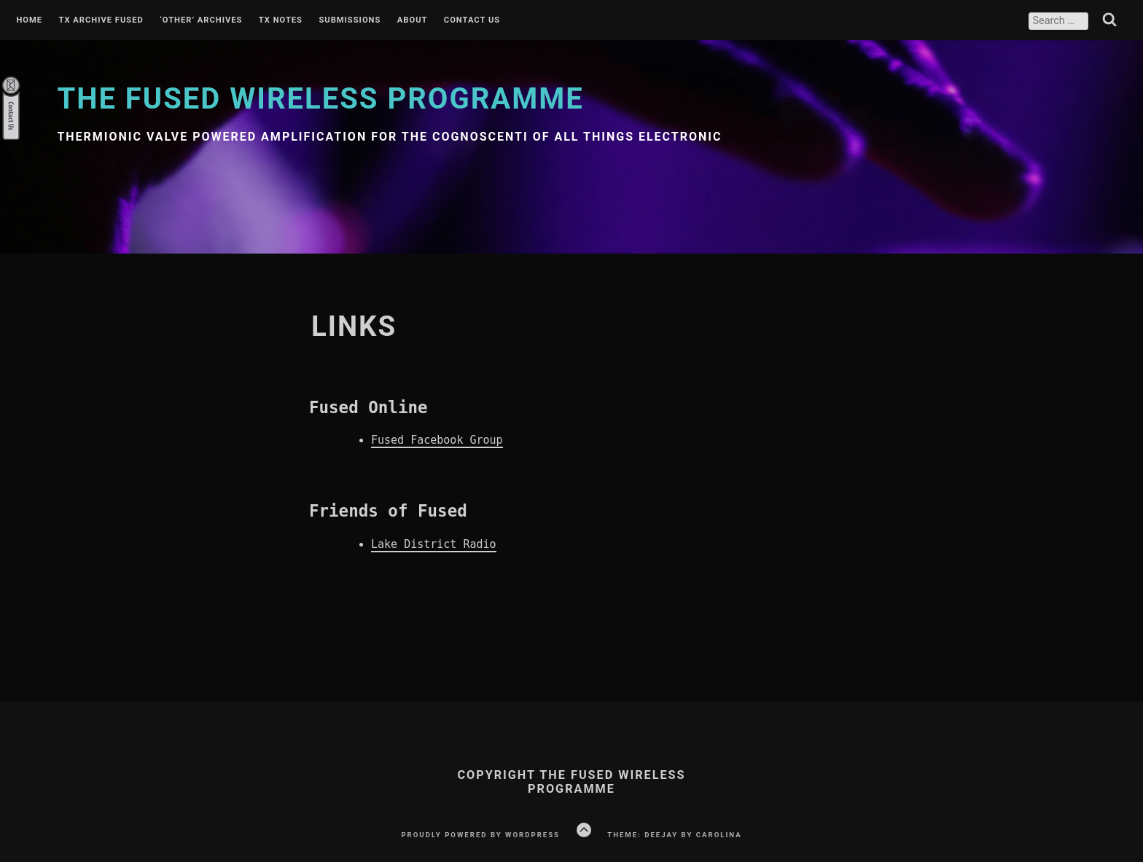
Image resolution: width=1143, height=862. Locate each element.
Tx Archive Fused (100, 20)
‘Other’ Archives (201, 20)
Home (29, 20)
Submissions (350, 20)
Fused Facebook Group (437, 440)
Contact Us (472, 20)
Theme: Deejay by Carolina (674, 835)
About (412, 20)
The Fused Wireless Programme (320, 99)
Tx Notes (281, 20)
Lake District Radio (433, 544)
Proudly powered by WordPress (480, 835)
